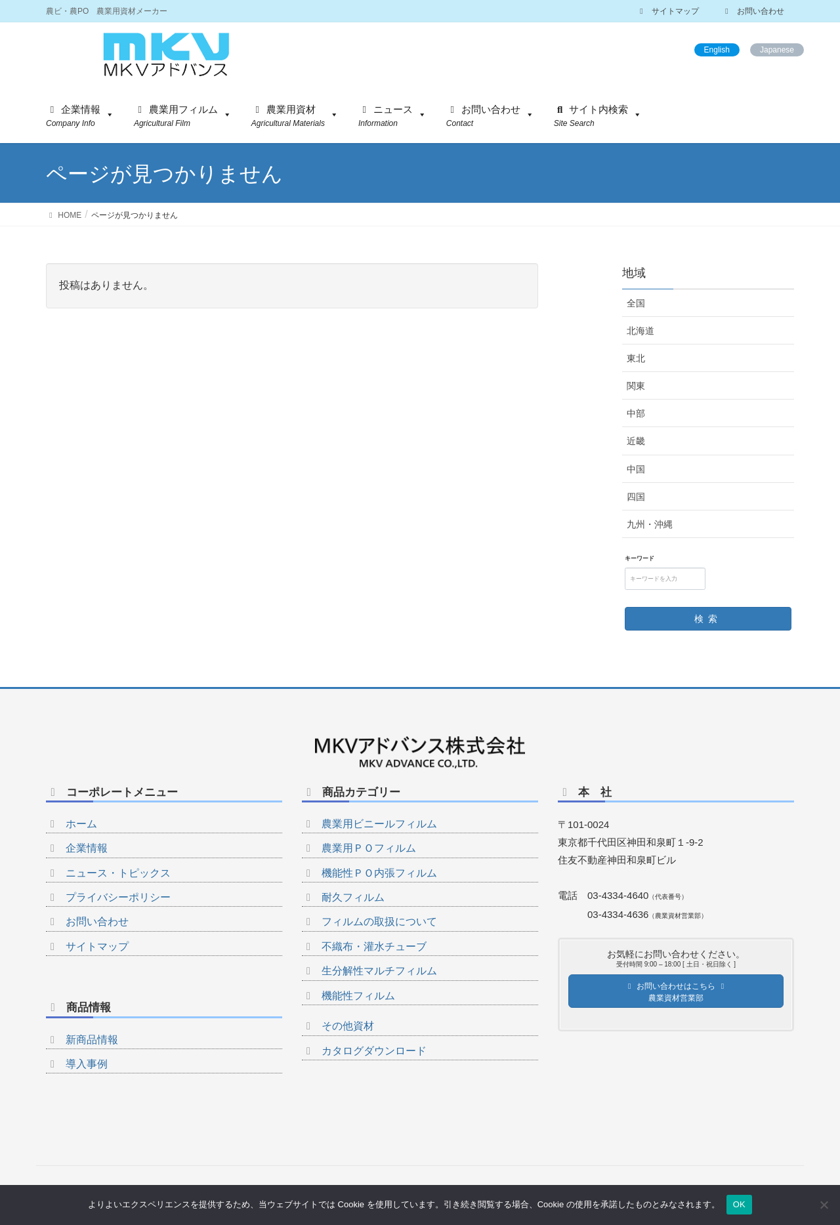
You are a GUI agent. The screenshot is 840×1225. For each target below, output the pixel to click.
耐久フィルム (353, 897)
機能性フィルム (358, 995)
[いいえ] (823, 1204)
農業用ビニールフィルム (379, 823)
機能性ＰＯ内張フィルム (379, 873)
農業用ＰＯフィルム (369, 848)
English (717, 49)
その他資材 (348, 1025)
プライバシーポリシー (118, 897)
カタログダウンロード (374, 1050)
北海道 (640, 330)
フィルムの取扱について (379, 921)
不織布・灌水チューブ (374, 946)
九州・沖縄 (650, 524)
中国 (636, 469)
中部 (636, 413)
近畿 (636, 441)
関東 (636, 386)
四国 (636, 496)
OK (739, 1204)
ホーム (81, 823)
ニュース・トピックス (118, 873)
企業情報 (87, 848)
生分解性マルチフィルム (379, 970)
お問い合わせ (753, 11)
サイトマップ (668, 11)
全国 (636, 303)
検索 (708, 618)
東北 (636, 358)
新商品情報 (92, 1039)
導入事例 (87, 1063)
